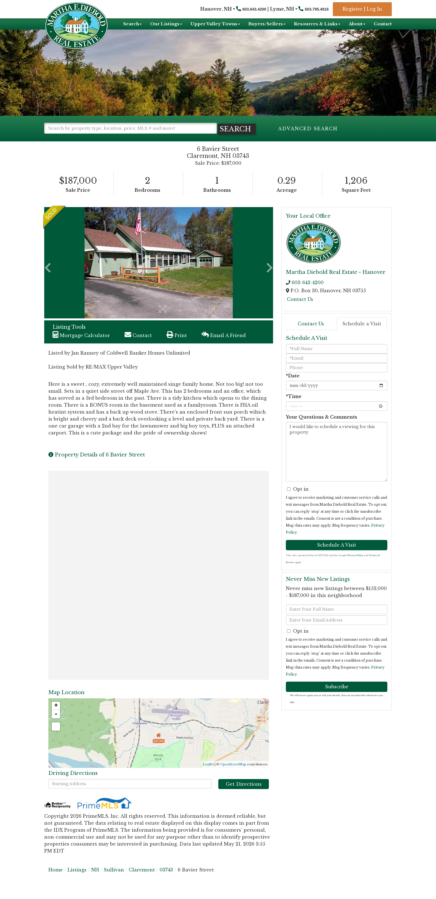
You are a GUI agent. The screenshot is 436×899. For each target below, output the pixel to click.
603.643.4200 (254, 9)
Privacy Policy (355, 565)
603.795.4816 (317, 9)
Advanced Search (308, 128)
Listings (77, 879)
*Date (292, 385)
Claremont (142, 879)
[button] (68, 139)
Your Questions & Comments (321, 426)
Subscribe (336, 696)
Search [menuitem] (132, 23)
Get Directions (244, 794)
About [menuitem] (357, 23)
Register (352, 9)
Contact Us (300, 309)
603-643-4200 (308, 292)
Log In (374, 9)
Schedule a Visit (361, 333)
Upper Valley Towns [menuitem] (215, 23)
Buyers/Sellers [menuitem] (267, 23)
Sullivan (114, 879)
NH (95, 879)
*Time (293, 406)
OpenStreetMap (233, 774)
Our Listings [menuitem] (166, 23)
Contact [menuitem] (383, 23)
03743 (166, 879)
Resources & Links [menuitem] (317, 23)
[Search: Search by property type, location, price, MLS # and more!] (130, 128)
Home (55, 879)
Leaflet (208, 774)
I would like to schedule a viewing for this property (336, 461)
